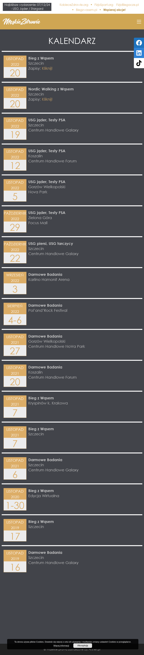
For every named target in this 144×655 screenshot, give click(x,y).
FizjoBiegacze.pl (127, 5)
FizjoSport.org (103, 5)
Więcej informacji (61, 645)
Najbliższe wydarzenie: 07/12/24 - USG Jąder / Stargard (27, 7)
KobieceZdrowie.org (74, 5)
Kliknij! (47, 68)
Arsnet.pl (94, 649)
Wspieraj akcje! (114, 10)
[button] (139, 21)
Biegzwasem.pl (86, 10)
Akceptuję (82, 645)
